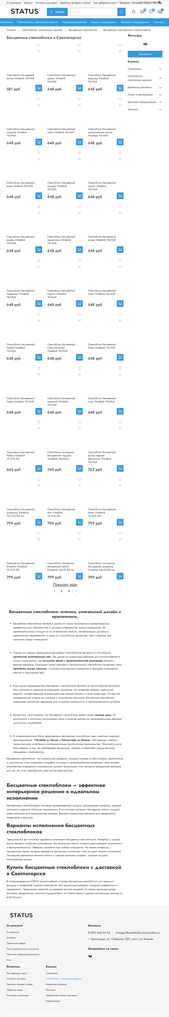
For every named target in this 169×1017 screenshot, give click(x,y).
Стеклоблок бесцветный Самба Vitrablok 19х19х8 (20, 347)
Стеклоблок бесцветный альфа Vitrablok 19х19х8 (102, 238)
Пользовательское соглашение (23, 949)
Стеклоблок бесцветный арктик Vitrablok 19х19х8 (61, 78)
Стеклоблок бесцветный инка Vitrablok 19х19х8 (20, 184)
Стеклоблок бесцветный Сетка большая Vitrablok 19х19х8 (61, 347)
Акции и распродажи (103, 22)
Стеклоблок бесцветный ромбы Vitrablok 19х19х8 (20, 240)
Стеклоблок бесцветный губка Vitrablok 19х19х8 (61, 130)
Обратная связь (15, 990)
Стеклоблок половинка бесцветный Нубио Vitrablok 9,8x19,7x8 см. (61, 566)
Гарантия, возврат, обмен (20, 984)
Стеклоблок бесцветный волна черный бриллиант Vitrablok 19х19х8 (102, 457)
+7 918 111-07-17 (150, 3)
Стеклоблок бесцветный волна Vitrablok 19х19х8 (20, 76)
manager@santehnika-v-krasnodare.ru (137, 932)
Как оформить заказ (17, 973)
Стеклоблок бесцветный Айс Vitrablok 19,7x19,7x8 (61, 512)
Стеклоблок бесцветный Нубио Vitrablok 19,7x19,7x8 (20, 455)
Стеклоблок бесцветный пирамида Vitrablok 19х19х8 (20, 294)
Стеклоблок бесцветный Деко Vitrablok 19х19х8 (102, 292)
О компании (14, 3)
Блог (9, 960)
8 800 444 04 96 (99, 932)
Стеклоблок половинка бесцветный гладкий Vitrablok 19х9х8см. (60, 455)
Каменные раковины (74, 22)
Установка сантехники (18, 995)
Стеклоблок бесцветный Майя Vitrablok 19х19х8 (102, 346)
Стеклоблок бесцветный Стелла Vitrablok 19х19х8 (61, 294)
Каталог (28, 3)
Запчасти (159, 22)
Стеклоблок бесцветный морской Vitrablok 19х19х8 (61, 401)
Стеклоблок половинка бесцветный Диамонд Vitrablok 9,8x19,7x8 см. (101, 566)
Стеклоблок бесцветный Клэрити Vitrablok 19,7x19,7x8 (20, 566)
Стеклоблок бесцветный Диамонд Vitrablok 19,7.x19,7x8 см (20, 512)
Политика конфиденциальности (23, 954)
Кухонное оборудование (135, 22)
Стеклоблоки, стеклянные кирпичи (38, 22)
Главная (11, 30)
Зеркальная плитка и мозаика (61, 995)
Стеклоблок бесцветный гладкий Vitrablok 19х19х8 (20, 132)
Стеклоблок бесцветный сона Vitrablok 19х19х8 (102, 399)
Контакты (11, 937)
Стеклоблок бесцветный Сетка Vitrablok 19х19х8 (20, 399)
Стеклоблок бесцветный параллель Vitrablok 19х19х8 (61, 240)
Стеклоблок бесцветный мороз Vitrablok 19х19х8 (102, 186)
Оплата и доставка (46, 3)
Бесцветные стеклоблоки (83, 30)
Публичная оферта (16, 943)
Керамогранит (53, 1001)
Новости (137, 3)
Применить (145, 54)
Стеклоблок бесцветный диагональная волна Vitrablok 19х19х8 (102, 132)
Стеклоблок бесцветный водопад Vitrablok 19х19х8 (102, 78)
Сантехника (134, 69)
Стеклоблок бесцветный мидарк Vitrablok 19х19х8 (61, 186)
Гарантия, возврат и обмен (75, 3)
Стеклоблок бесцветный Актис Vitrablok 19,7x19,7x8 (102, 512)
